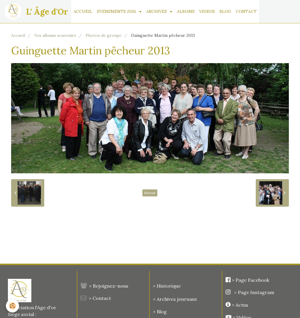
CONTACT (246, 11)
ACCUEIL (83, 11)
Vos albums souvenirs (55, 35)
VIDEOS (207, 11)
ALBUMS (186, 11)
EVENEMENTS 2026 (117, 11)
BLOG (225, 11)
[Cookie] (12, 305)
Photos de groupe (104, 35)
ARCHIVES (157, 11)
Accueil (18, 35)
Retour (150, 193)
